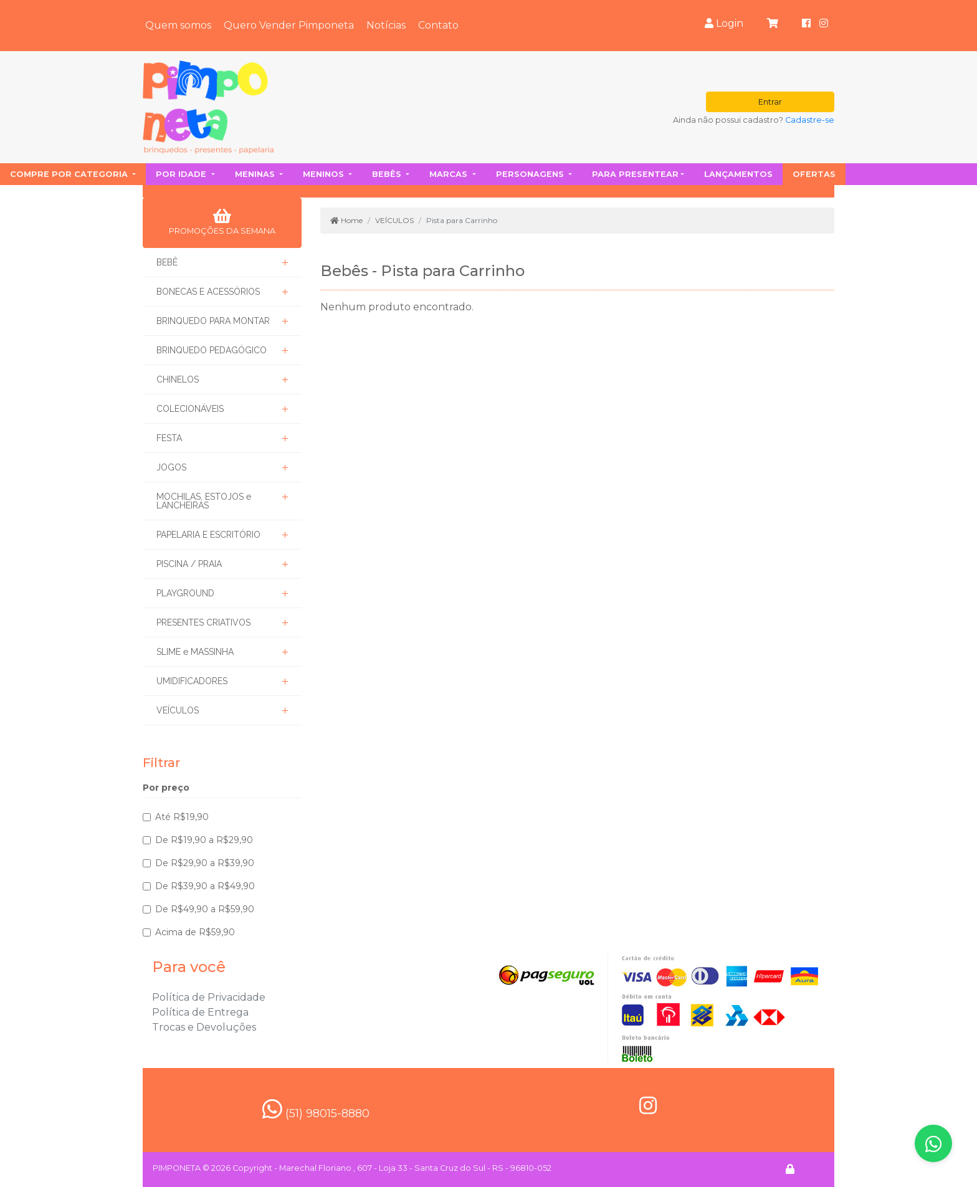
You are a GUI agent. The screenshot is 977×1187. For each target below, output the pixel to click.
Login (724, 23)
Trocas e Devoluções (204, 1027)
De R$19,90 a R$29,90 (204, 840)
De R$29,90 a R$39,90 (204, 863)
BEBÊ (167, 262)
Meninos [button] (324, 174)
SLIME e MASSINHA (195, 652)
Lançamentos (738, 174)
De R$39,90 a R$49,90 (205, 886)
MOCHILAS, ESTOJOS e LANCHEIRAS (203, 501)
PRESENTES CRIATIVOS (203, 622)
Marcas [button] (449, 174)
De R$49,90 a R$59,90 (204, 909)
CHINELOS (177, 379)
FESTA (169, 438)
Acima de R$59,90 (195, 932)
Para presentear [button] (635, 174)
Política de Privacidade (208, 997)
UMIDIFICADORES (191, 681)
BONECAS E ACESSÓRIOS (208, 292)
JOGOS (171, 467)
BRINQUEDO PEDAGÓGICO (211, 350)
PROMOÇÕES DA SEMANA (222, 222)
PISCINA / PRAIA (189, 564)
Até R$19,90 (182, 816)
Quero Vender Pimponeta (289, 25)
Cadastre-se (809, 120)
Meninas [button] (256, 174)
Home (346, 220)
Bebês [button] (388, 174)
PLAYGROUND (185, 593)
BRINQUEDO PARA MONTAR (213, 321)
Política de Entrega (200, 1012)
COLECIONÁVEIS (190, 409)
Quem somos (178, 25)
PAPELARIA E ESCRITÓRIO (208, 535)
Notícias (386, 25)
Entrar (770, 102)
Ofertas (814, 174)
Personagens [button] (531, 174)
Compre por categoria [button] (70, 174)
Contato (438, 25)
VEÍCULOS (177, 710)
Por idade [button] (182, 174)
